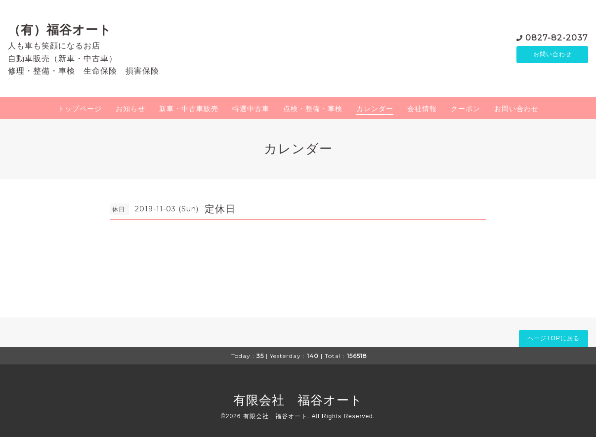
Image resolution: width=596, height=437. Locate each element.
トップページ (79, 109)
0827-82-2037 (556, 36)
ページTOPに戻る (553, 338)
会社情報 (422, 109)
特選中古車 (250, 109)
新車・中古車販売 (188, 109)
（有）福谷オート (60, 29)
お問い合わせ (552, 54)
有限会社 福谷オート (298, 400)
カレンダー (374, 109)
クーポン (465, 109)
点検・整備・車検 (312, 109)
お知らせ (130, 109)
